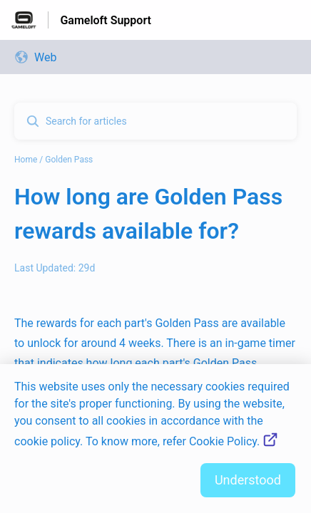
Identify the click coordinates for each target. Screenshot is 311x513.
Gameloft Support (105, 20)
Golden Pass (69, 160)
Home (25, 160)
